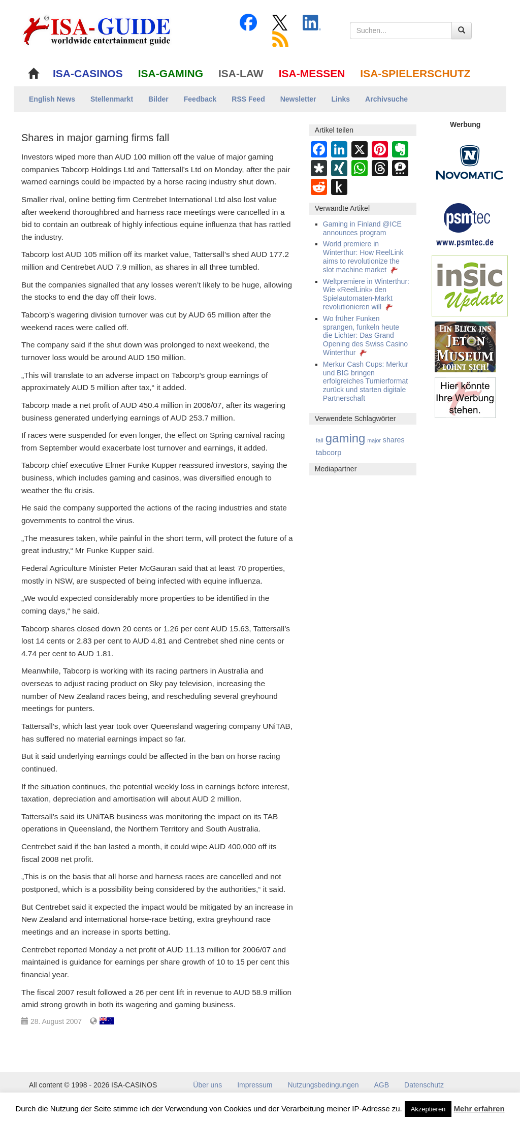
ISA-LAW (241, 73)
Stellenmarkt (111, 99)
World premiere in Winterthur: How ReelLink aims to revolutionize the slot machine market (363, 256)
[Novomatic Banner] (470, 162)
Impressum (254, 1085)
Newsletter (298, 99)
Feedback (200, 99)
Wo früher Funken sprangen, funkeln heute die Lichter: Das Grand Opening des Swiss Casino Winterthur (365, 335)
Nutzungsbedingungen (323, 1085)
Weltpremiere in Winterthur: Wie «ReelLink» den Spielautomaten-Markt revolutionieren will (366, 294)
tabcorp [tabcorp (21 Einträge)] (329, 452)
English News (52, 99)
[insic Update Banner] (470, 285)
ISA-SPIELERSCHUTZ (415, 73)
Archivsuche (386, 99)
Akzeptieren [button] (428, 1109)
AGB (381, 1085)
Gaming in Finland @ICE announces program (362, 228)
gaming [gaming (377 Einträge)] (346, 438)
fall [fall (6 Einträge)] (319, 440)
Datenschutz (424, 1085)
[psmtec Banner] (465, 223)
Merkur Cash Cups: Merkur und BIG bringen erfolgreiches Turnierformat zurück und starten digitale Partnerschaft (365, 381)
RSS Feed (248, 99)
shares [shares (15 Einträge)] (394, 440)
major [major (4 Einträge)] (374, 440)
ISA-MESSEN (312, 73)
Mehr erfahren (479, 1108)
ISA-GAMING (170, 73)
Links (341, 99)
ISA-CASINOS (88, 73)
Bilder (158, 99)
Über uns (207, 1085)
